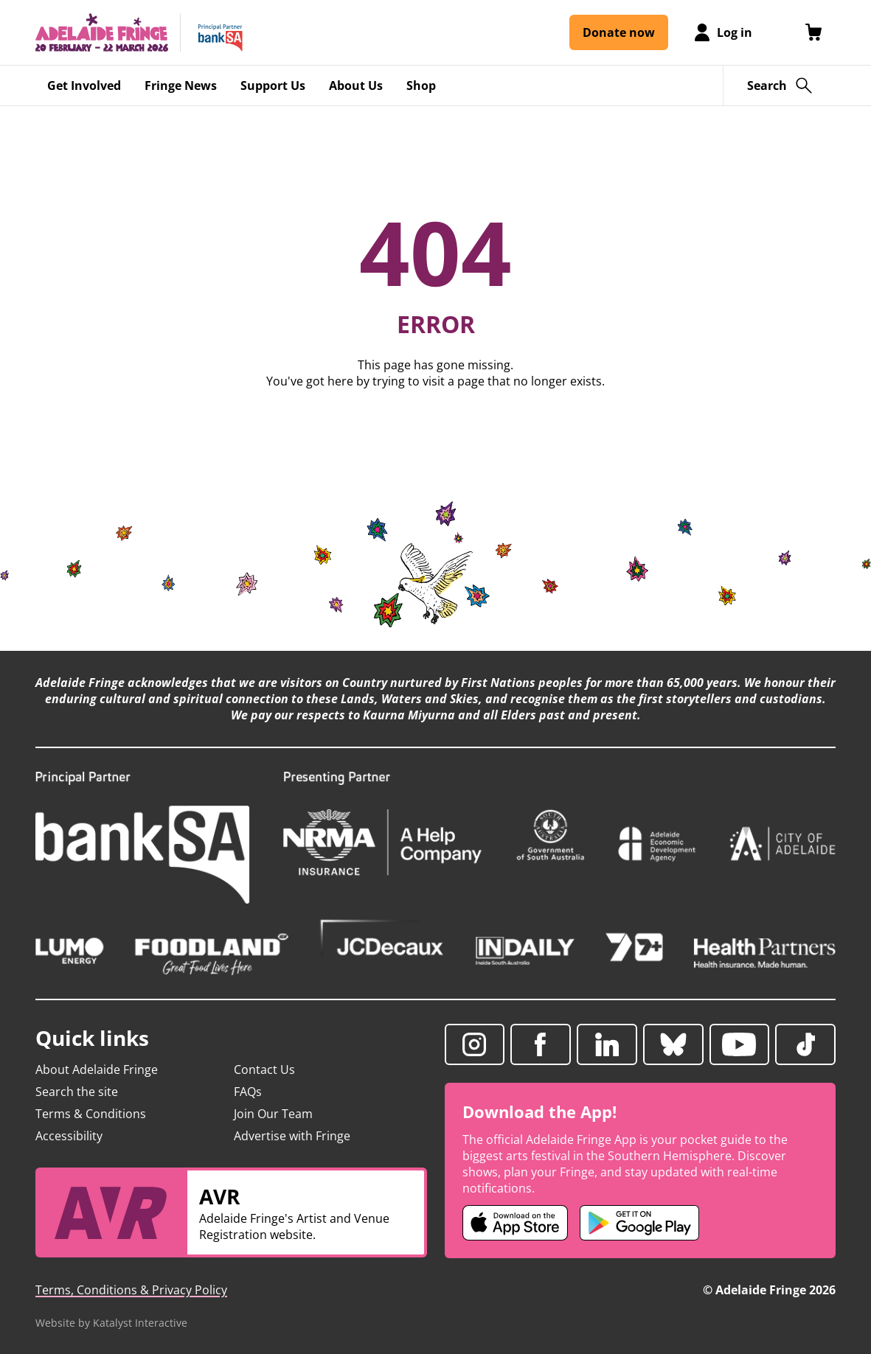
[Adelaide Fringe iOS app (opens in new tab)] (515, 1222)
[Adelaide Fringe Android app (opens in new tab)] (639, 1222)
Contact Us (264, 1069)
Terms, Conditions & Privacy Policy (131, 1290)
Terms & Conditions (90, 1114)
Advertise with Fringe (292, 1136)
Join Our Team (273, 1114)
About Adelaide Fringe (96, 1069)
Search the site (76, 1091)
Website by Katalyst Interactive (111, 1323)
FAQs (248, 1091)
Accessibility (69, 1136)
